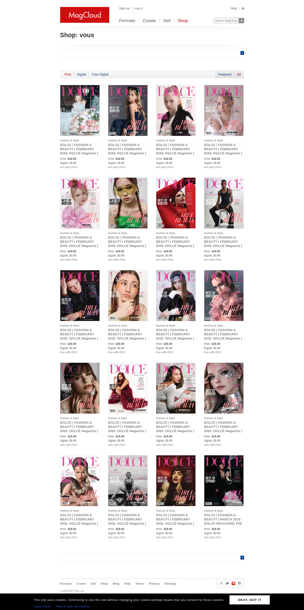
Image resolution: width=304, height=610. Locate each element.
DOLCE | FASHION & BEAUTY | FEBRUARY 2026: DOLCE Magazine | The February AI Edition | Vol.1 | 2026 (223, 431)
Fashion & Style (69, 140)
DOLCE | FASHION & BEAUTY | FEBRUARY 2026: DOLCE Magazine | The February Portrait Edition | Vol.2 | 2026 (175, 246)
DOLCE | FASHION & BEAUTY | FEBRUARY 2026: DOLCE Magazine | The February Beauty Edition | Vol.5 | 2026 (127, 431)
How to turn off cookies (73, 606)
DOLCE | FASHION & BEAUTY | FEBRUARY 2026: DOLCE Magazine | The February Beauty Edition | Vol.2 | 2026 (175, 338)
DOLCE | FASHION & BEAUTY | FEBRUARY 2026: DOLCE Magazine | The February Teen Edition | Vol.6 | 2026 (79, 246)
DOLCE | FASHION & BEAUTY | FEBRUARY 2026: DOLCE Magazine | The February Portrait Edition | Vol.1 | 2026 (127, 246)
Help (234, 8)
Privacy (154, 583)
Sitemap (170, 583)
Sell (167, 21)
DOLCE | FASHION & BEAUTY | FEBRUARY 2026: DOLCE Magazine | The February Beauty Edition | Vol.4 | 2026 (79, 431)
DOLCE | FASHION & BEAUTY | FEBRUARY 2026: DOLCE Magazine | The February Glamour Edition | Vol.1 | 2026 (175, 431)
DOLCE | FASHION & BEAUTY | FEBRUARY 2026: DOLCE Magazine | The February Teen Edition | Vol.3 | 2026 (127, 153)
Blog (116, 583)
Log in (138, 8)
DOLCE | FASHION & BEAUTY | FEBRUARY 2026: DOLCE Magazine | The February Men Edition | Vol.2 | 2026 (79, 338)
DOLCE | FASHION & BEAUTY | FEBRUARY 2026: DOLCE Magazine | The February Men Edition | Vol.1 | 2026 (223, 246)
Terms (139, 583)
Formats (127, 21)
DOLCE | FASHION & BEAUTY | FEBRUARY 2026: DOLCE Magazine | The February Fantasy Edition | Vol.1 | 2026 (175, 523)
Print (68, 74)
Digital (81, 74)
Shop (183, 21)
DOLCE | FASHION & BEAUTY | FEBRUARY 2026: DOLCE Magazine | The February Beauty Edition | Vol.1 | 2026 (127, 338)
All (239, 74)
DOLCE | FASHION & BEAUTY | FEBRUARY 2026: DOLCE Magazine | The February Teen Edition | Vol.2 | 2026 (79, 153)
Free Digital (100, 74)
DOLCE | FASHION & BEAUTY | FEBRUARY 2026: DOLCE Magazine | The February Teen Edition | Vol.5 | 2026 (223, 153)
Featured (224, 74)
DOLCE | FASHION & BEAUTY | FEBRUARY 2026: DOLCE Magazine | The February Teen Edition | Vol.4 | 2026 (175, 153)
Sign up (124, 8)
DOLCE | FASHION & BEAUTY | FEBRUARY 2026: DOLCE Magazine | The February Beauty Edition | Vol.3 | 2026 (223, 338)
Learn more (42, 606)
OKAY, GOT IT (249, 600)
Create (149, 21)
